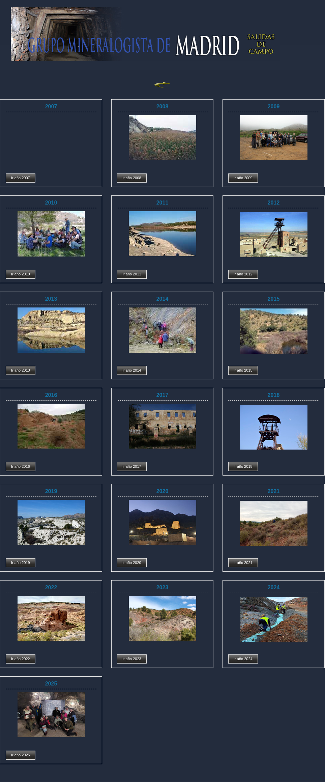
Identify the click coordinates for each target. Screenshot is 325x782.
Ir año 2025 (20, 755)
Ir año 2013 (20, 370)
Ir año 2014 (131, 370)
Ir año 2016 (20, 466)
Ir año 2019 (20, 563)
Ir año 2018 (243, 466)
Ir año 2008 (131, 178)
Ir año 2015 (243, 370)
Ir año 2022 (20, 659)
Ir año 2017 (131, 466)
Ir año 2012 (243, 274)
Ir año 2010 (20, 274)
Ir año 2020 (131, 563)
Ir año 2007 (20, 178)
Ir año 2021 (243, 563)
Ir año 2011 (131, 274)
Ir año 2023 (131, 659)
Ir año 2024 (243, 659)
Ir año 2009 (243, 178)
